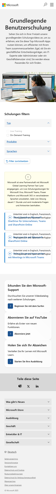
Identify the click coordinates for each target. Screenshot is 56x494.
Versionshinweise (11, 462)
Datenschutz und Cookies (14, 470)
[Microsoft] (11, 5)
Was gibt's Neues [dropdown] (15, 401)
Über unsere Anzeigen (13, 485)
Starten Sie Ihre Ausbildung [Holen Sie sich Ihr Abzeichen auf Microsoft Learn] (28, 361)
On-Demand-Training (18, 135)
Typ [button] (9, 123)
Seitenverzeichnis (11, 459)
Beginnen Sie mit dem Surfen (29, 305)
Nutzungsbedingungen (13, 474)
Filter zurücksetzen (18, 161)
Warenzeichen (10, 481)
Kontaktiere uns (10, 466)
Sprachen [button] (12, 151)
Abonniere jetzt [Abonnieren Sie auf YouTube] (22, 333)
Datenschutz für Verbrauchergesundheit (20, 477)
